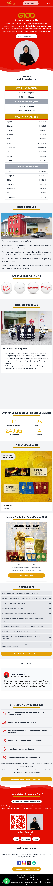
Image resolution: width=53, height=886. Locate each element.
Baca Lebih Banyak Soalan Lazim (26, 654)
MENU (49, 3)
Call (16, 839)
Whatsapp (26, 839)
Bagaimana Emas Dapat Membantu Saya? (26, 779)
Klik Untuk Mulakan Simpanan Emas (26, 801)
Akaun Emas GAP (26, 575)
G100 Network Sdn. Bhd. (28, 876)
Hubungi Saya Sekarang (26, 36)
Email (36, 839)
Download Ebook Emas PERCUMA (26, 869)
